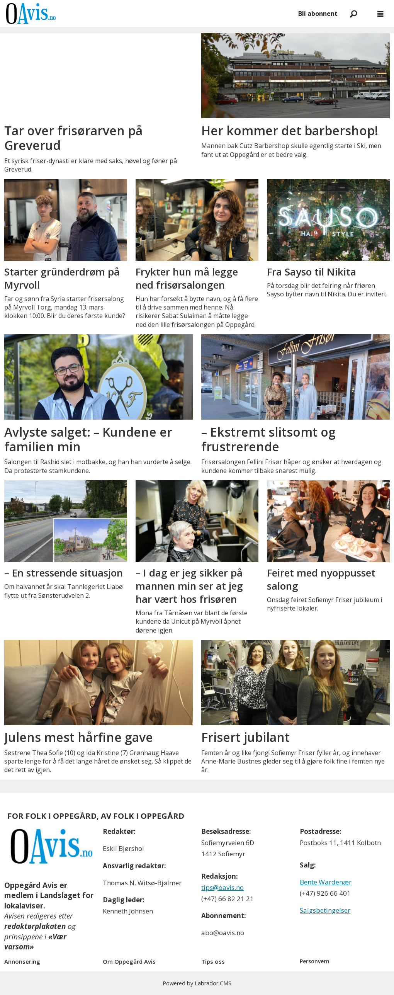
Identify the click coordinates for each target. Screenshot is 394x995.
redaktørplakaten (35, 926)
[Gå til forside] (31, 13)
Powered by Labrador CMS (197, 983)
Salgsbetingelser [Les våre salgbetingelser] (325, 910)
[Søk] (353, 13)
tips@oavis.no (222, 887)
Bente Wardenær (326, 882)
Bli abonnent (318, 13)
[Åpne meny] (380, 13)
